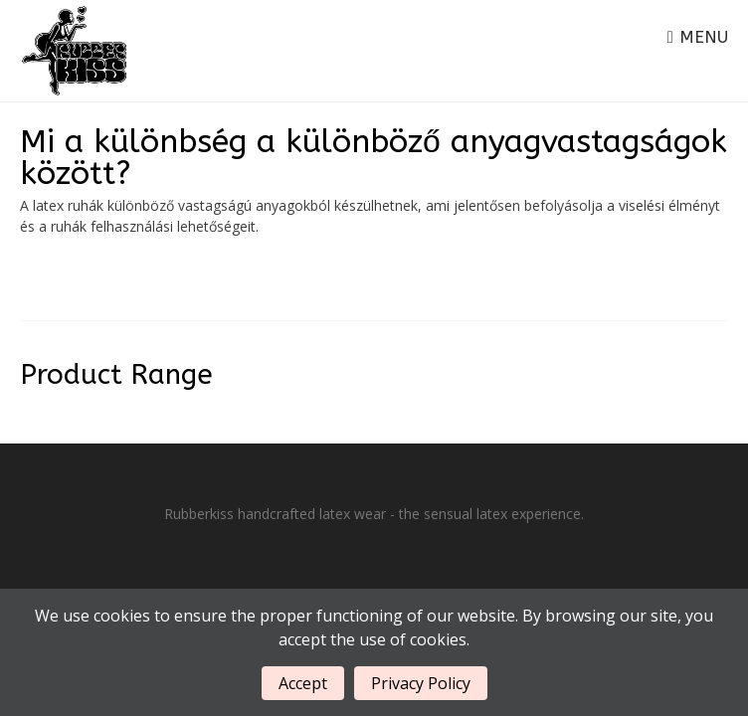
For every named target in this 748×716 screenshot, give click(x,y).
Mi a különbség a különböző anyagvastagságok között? (373, 157)
